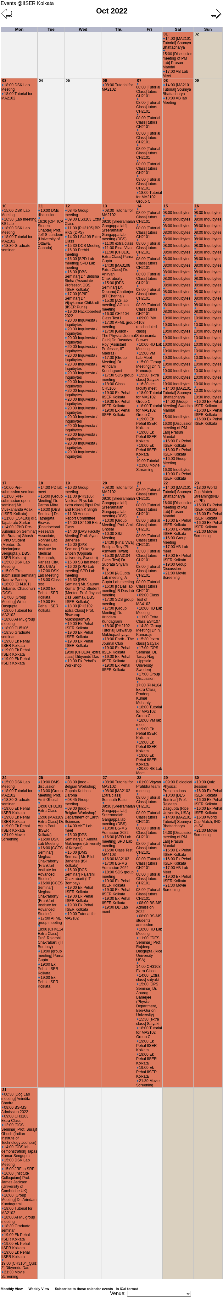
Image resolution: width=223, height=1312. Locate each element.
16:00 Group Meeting (175, 460)
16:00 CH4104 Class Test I (115, 316)
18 (41, 483)
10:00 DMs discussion (48, 212)
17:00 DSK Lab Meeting (48, 573)
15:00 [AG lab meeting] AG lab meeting (115, 305)
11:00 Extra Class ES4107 (148, 619)
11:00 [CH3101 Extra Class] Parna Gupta (117, 256)
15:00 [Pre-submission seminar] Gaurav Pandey (18, 575)
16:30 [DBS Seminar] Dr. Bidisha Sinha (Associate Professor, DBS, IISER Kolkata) (81, 281)
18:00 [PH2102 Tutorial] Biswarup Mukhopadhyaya (117, 630)
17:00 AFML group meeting (50, 920)
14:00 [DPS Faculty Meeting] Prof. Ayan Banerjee (82, 535)
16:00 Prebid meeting (76, 252)
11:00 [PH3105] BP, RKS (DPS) (82, 230)
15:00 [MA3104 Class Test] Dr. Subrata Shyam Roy (116, 562)
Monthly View (12, 1289)
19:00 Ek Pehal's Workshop (80, 663)
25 (41, 778)
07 (139, 80)
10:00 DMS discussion (48, 784)
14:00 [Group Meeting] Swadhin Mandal (177, 406)
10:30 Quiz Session (204, 784)
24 (4, 778)
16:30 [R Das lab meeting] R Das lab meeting (118, 590)
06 (105, 80)
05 (67, 80)
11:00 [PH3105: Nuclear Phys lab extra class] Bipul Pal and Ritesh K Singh (81, 503)
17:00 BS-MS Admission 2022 (115, 865)
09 (197, 80)
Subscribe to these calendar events (97, 1289)
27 (105, 778)
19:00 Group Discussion (175, 566)
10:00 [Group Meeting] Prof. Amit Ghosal (118, 524)
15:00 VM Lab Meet (145, 355)
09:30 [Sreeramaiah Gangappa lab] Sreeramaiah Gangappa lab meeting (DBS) (118, 229)
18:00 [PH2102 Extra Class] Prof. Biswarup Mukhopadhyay (79, 612)
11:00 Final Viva (117, 248)
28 (139, 778)
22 (166, 483)
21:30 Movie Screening (147, 1083)
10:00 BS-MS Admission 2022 (115, 830)
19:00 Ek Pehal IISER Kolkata (116, 395)
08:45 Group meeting (76, 212)
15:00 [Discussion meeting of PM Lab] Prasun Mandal (177, 59)
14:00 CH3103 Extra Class (50, 807)
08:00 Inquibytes (176, 211)
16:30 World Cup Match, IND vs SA (207, 821)
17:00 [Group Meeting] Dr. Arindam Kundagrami (114, 364)
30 (197, 778)
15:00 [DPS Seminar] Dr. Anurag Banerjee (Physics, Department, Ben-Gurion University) (147, 999)
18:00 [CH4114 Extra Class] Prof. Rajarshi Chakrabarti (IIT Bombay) (51, 937)
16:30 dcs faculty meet (146, 386)
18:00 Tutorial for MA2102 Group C (149, 197)
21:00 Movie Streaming (147, 467)
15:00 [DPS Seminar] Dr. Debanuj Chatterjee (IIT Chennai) (118, 289)
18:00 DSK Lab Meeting (15, 87)
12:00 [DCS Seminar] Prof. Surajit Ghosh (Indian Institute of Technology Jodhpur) (19, 1134)
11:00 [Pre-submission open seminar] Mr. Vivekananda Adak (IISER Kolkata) (16, 505)
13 (105, 206)
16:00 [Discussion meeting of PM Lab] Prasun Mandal (177, 429)
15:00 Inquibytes (176, 416)
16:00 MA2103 (116, 859)
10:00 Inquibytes (176, 317)
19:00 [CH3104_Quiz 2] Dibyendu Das (18, 1264)
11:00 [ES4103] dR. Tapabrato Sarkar (19, 520)
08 (166, 80)
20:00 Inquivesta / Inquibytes (80, 322)
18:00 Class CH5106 (113, 386)
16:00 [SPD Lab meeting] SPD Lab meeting (79, 263)
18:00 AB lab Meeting (175, 100)
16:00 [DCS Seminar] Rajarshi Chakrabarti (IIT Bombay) (79, 876)
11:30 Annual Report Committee (79, 516)
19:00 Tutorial (147, 459)
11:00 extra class (118, 243)
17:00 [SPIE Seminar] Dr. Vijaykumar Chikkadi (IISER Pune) (81, 300)
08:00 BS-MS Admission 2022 (148, 907)
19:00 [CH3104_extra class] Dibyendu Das (82, 653)
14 (139, 206)
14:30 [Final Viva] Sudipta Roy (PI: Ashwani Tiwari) (118, 546)
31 (4, 1090)
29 (166, 778)
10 (4, 206)
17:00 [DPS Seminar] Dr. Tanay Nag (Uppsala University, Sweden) (147, 659)
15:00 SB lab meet (81, 562)
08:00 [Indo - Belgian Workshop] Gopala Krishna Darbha (80, 788)
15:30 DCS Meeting (82, 245)
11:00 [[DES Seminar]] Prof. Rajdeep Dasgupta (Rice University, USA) (149, 949)
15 (166, 206)
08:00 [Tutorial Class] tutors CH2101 (148, 90)
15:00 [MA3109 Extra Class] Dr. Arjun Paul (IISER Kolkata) (51, 825)
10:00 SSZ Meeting (112, 535)
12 (67, 206)
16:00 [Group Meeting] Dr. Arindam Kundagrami (18, 1199)
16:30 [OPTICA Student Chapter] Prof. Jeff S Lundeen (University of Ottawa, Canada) (50, 233)
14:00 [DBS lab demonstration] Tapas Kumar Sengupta (19, 1151)
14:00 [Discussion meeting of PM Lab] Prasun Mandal (177, 838)
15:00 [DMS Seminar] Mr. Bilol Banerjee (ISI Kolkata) (79, 859)
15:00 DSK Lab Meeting (15, 212)
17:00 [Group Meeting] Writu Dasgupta (13, 601)
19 (67, 483)
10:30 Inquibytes (207, 396)
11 (41, 206)
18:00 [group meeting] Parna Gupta (50, 955)
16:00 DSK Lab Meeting (48, 841)
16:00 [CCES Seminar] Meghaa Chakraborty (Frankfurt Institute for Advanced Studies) (50, 863)
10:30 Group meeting (76, 489)
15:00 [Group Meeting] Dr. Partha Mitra (50, 500)
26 (67, 778)
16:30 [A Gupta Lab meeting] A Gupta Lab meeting (118, 577)
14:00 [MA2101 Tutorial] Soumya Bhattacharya (177, 43)
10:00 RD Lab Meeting (149, 346)
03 (4, 80)
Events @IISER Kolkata (27, 3)
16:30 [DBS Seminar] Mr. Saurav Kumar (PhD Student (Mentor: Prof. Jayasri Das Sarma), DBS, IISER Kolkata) (82, 591)
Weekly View (38, 1289)
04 (41, 80)
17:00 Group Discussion (148, 676)
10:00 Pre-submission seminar (18, 489)
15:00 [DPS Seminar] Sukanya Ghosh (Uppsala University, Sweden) (81, 551)
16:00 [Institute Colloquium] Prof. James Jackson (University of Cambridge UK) (15, 1182)
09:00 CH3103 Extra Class (14, 1118)
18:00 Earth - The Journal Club (118, 641)
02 (197, 34)
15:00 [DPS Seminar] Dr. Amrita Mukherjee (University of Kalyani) (82, 841)
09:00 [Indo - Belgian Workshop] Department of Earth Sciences (81, 815)
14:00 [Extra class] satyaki (147, 977)
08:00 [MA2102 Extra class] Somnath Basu (116, 795)
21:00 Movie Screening (174, 575)
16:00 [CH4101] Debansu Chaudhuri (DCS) (18, 588)
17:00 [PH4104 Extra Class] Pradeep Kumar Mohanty (148, 693)
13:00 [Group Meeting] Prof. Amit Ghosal (50, 795)
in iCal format (127, 1289)
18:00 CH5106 (15, 628)
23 (197, 483)
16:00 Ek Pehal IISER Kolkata (177, 443)
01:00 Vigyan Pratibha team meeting (148, 786)
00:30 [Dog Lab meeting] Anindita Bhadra (15, 1098)
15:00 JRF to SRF (18, 1169)
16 (197, 206)
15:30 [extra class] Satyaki (147, 377)
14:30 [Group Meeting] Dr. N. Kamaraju (148, 630)
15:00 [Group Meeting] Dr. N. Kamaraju (148, 366)
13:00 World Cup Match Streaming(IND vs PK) (206, 494)
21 (139, 483)
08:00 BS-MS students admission (148, 920)
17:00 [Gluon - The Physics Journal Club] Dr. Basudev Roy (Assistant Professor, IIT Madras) (119, 342)
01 (166, 34)
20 (105, 483)
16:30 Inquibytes (176, 468)
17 (4, 483)
